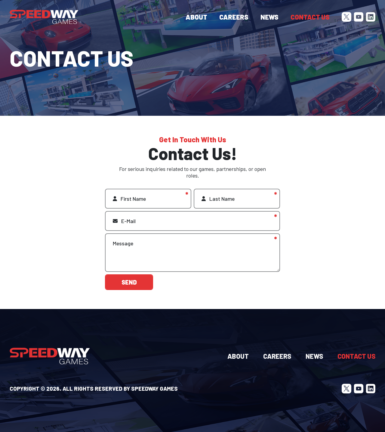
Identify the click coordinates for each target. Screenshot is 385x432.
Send (129, 285)
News (269, 17)
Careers (233, 17)
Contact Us (310, 17)
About (196, 17)
